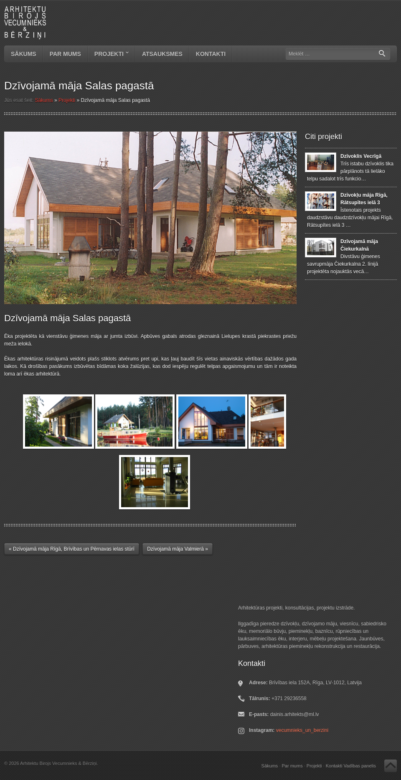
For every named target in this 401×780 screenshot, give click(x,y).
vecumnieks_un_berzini (302, 730)
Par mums (65, 54)
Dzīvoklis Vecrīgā (360, 156)
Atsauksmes (162, 54)
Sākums (23, 54)
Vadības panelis (360, 765)
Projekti (108, 55)
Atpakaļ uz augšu (390, 766)
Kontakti (211, 54)
